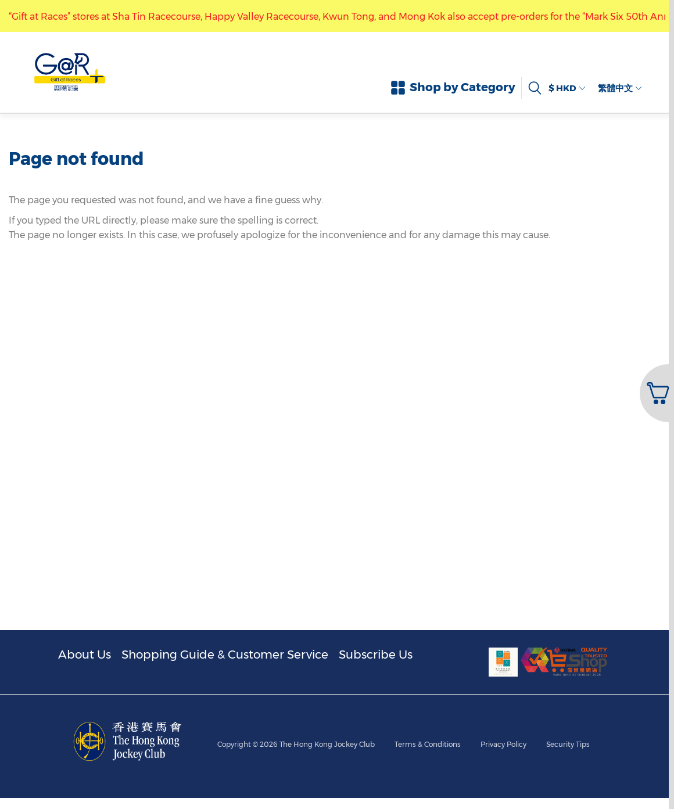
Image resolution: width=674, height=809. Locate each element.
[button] (656, 393)
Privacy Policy (503, 700)
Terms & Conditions (428, 700)
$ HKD (567, 88)
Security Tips (568, 700)
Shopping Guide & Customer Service (224, 654)
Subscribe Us (376, 654)
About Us (84, 654)
